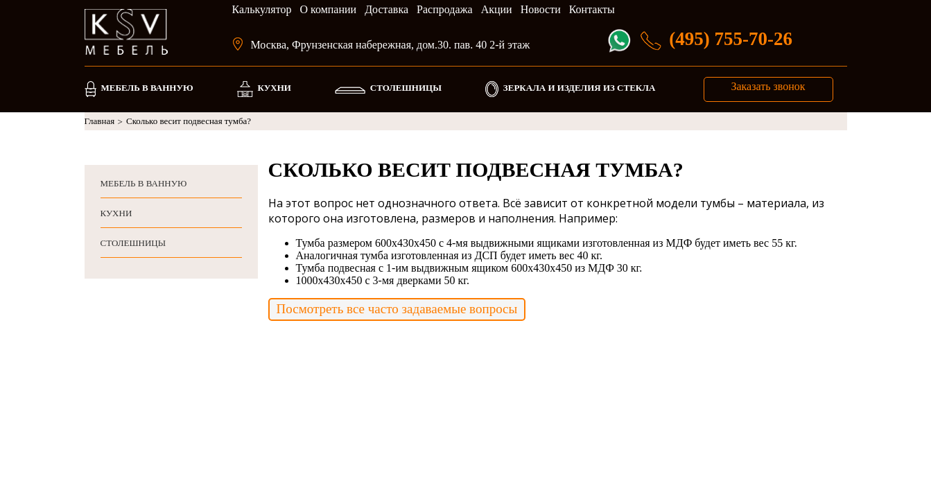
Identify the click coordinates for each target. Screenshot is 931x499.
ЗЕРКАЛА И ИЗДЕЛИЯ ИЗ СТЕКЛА (579, 87)
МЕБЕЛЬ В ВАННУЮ (147, 87)
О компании (327, 9)
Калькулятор (262, 9)
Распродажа (445, 9)
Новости (541, 9)
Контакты (592, 9)
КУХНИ (274, 87)
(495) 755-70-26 (730, 38)
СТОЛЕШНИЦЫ (406, 87)
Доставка (386, 9)
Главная (104, 121)
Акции (496, 9)
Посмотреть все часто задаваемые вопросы (397, 308)
